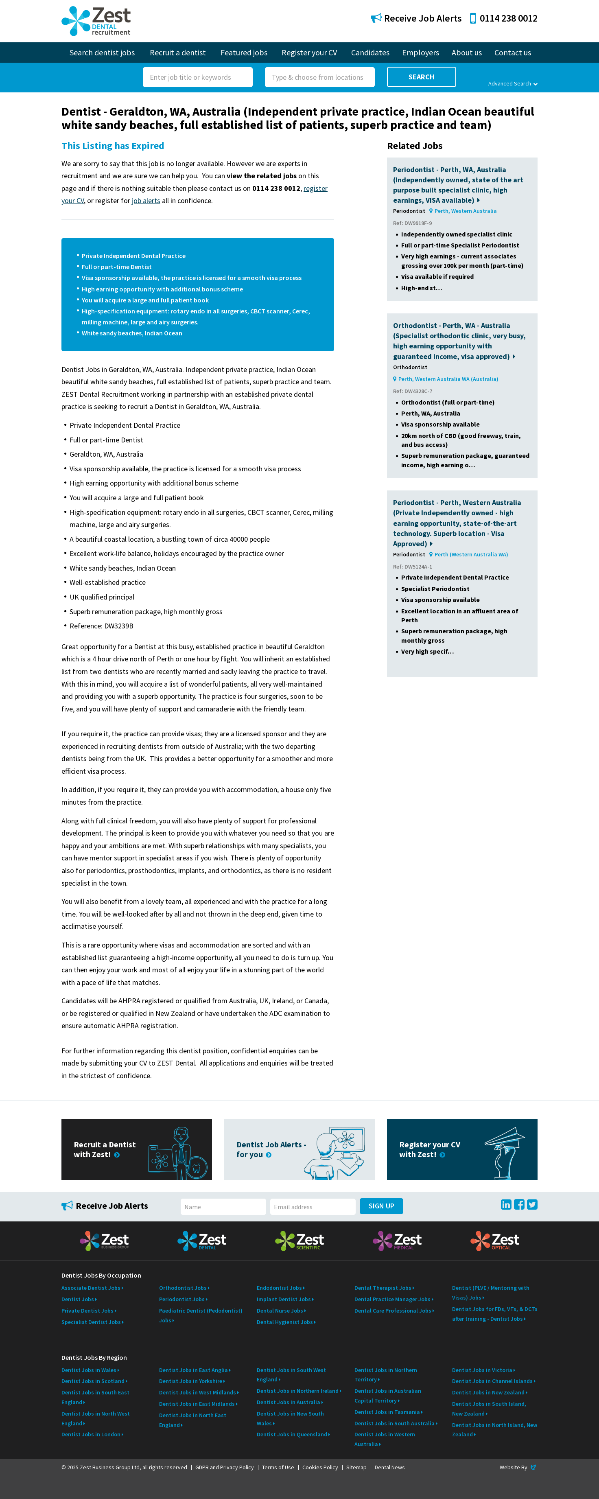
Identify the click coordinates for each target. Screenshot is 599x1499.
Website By (519, 1467)
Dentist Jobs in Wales (88, 1370)
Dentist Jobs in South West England (291, 1374)
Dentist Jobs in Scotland (93, 1381)
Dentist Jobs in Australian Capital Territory (387, 1395)
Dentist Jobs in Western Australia (384, 1439)
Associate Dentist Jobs (90, 1287)
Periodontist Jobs (182, 1299)
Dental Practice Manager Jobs (392, 1299)
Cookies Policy (320, 1467)
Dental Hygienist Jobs (285, 1322)
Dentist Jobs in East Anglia (193, 1370)
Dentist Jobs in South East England (95, 1397)
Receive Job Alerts (416, 18)
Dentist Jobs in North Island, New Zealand (494, 1429)
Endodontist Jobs (279, 1287)
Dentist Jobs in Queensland (292, 1434)
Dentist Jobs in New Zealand (488, 1392)
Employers (420, 52)
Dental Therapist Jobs (382, 1287)
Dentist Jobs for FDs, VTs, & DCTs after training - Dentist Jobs (495, 1313)
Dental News (390, 1467)
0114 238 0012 (504, 18)
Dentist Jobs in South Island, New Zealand (489, 1408)
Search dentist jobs (102, 52)
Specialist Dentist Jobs (91, 1322)
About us (467, 52)
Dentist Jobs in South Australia (394, 1423)
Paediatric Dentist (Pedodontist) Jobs (201, 1315)
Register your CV (309, 52)
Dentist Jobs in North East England (192, 1420)
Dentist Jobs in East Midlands (197, 1403)
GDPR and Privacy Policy (224, 1467)
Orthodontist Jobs (183, 1287)
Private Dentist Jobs (87, 1310)
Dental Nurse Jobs (280, 1310)
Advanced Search (513, 83)
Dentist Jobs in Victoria (482, 1370)
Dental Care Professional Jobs (392, 1310)
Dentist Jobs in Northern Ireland (298, 1390)
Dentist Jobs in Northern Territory (385, 1374)
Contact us (512, 52)
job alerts (146, 200)
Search (422, 76)
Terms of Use (278, 1467)
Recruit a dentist (178, 52)
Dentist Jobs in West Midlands (197, 1392)
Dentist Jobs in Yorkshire (190, 1381)
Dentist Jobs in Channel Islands (492, 1381)
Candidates (370, 52)
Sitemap (356, 1467)
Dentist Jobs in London (90, 1434)
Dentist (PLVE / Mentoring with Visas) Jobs (490, 1292)
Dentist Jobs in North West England (95, 1418)
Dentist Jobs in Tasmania (387, 1412)
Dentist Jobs (77, 1299)
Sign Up (381, 1205)
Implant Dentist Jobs (284, 1299)
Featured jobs (244, 52)
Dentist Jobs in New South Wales (290, 1418)
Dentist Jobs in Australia (288, 1402)
